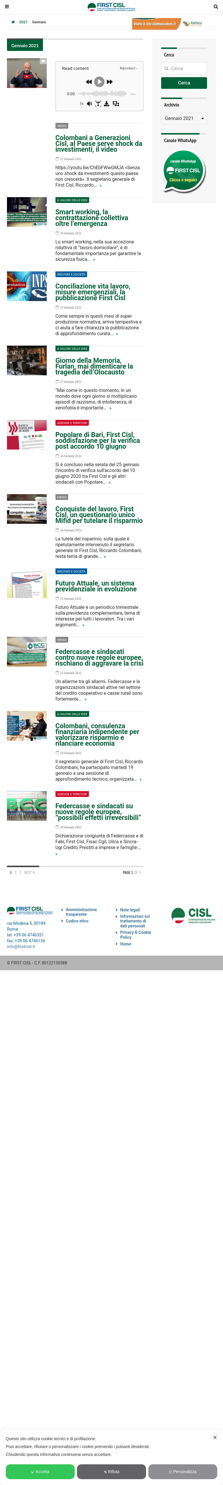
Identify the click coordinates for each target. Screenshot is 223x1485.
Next (29, 872)
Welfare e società (71, 274)
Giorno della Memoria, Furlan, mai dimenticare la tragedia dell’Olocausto (94, 366)
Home (125, 944)
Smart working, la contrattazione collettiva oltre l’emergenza (91, 218)
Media (61, 126)
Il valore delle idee (72, 200)
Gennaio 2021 (25, 45)
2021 (23, 22)
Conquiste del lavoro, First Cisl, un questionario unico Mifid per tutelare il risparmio (99, 515)
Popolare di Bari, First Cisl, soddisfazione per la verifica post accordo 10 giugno (97, 440)
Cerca (184, 83)
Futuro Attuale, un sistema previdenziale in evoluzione (96, 586)
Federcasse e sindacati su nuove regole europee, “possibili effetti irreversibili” (98, 812)
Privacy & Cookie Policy (135, 935)
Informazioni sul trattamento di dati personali (135, 921)
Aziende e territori (72, 423)
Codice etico (77, 921)
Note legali (130, 910)
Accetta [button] (40, 1471)
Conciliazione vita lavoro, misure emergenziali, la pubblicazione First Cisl (92, 292)
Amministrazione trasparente (81, 912)
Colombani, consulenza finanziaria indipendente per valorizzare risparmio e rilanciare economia (97, 734)
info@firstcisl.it (21, 946)
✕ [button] (215, 1437)
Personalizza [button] (183, 1471)
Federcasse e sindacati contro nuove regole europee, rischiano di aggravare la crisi (99, 657)
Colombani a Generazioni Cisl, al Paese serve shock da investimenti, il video (98, 143)
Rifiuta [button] (112, 1471)
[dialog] (111, 1457)
